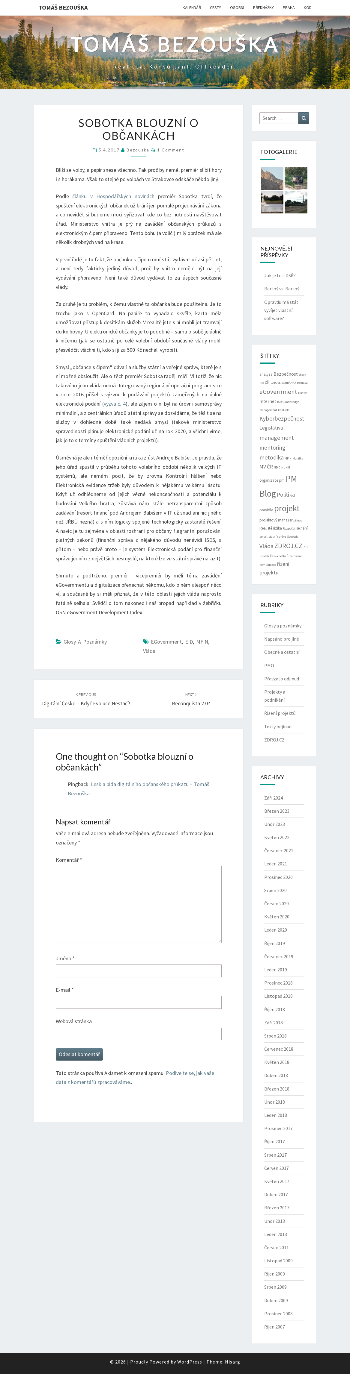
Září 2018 (273, 1023)
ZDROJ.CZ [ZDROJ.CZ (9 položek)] (288, 546)
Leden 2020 (275, 930)
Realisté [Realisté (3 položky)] (265, 528)
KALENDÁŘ (192, 7)
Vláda (149, 650)
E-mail (65, 989)
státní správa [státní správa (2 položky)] (277, 537)
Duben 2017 (276, 1194)
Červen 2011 (276, 1247)
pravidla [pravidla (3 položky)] (266, 509)
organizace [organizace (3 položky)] (268, 480)
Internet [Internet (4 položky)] (267, 401)
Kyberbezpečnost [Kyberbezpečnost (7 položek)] (281, 418)
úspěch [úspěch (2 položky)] (264, 556)
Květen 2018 (276, 1062)
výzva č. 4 (115, 403)
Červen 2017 (276, 1168)
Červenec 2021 (278, 850)
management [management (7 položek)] (276, 437)
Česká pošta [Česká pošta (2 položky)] (278, 556)
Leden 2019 (275, 970)
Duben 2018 (276, 1075)
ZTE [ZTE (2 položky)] (306, 547)
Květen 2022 (276, 837)
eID (189, 641)
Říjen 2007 (274, 1327)
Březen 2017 (276, 1208)
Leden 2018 (275, 1115)
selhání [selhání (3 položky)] (302, 528)
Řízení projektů (280, 713)
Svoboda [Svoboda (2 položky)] (292, 537)
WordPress (189, 1362)
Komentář (69, 859)
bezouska (138, 149)
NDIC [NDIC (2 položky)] (277, 467)
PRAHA (289, 7)
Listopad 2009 (278, 1261)
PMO (269, 665)
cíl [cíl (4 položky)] (267, 382)
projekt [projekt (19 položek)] (287, 508)
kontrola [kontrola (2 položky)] (283, 410)
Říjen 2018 (274, 1009)
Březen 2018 (276, 1089)
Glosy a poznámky (85, 641)
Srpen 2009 (275, 1287)
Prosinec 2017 (278, 1128)
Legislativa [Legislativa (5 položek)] (271, 427)
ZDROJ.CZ (274, 740)
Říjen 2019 (274, 943)
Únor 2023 (274, 824)
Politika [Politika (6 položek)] (286, 494)
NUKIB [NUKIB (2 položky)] (285, 467)
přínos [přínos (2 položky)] (297, 520)
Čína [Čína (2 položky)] (290, 556)
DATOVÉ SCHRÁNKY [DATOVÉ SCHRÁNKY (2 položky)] (283, 383)
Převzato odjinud (281, 679)
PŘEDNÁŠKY (263, 7)
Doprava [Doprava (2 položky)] (302, 383)
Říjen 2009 (274, 1274)
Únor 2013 (274, 1221)
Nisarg (232, 1362)
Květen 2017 (276, 1181)
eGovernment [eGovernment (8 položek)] (278, 392)
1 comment (170, 149)
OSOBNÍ (237, 7)
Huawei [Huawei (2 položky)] (303, 393)
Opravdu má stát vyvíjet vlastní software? (281, 310)
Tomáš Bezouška (63, 7)
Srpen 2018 (275, 1036)
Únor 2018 (274, 1102)
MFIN (202, 641)
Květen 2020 (276, 917)
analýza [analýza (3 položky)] (266, 374)
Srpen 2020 (275, 890)
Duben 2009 (276, 1300)
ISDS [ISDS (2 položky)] (280, 402)
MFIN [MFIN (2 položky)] (288, 458)
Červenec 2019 (278, 956)
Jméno (65, 958)
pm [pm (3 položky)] (282, 480)
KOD (308, 7)
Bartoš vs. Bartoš (281, 289)
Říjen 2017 (274, 1141)
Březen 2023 (276, 811)
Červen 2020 (276, 903)
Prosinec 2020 (278, 877)
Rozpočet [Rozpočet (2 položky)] (289, 528)
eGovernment (166, 641)
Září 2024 (273, 798)
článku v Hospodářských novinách (113, 196)
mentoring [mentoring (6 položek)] (272, 447)
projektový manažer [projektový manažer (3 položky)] (275, 520)
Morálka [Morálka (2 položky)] (297, 458)
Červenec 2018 (278, 1049)
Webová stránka (74, 1021)
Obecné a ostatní (281, 652)
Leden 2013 (275, 1234)
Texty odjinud (278, 727)
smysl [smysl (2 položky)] (263, 537)
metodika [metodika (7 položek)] (271, 457)
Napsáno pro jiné (281, 639)
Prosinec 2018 (278, 983)
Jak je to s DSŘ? (280, 275)
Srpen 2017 (275, 1155)
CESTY (215, 7)
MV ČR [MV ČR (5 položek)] (266, 466)
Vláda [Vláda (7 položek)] (266, 546)
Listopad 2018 (278, 996)
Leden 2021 (275, 864)
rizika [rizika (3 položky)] (277, 528)
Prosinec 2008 (278, 1314)
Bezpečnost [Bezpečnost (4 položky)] (286, 374)
